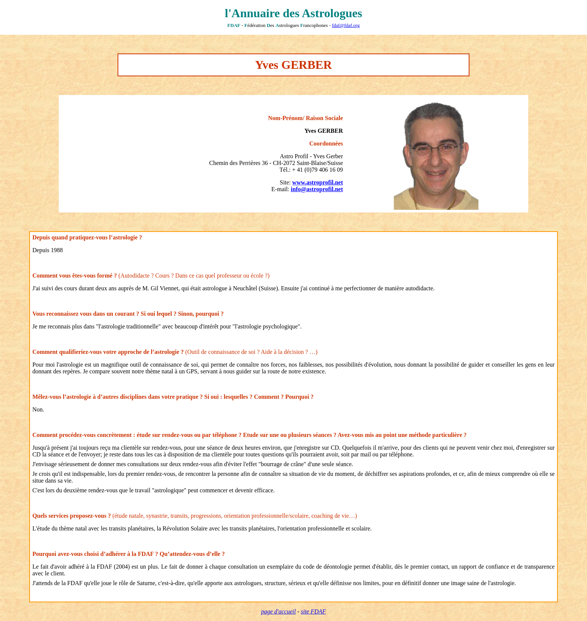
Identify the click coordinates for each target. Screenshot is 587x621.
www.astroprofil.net (317, 182)
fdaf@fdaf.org (345, 25)
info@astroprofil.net (317, 189)
